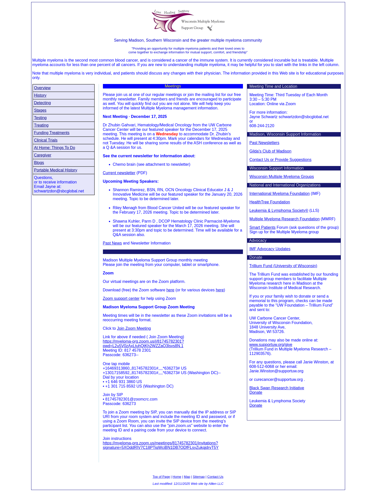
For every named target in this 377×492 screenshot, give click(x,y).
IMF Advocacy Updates (270, 249)
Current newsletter (119, 173)
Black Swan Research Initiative (276, 388)
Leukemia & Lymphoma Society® (278, 210)
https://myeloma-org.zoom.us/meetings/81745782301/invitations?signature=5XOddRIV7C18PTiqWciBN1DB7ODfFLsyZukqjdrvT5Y (161, 445)
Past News (112, 243)
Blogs (39, 163)
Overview (42, 88)
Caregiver (42, 155)
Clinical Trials (46, 140)
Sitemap (199, 477)
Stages (40, 110)
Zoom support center (121, 298)
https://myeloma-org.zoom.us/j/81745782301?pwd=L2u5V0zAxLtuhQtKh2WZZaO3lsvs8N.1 (143, 343)
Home (177, 477)
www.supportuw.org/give (270, 344)
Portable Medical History (55, 170)
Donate (255, 392)
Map (187, 477)
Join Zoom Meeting (134, 328)
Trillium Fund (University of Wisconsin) (283, 266)
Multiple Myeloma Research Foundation (284, 219)
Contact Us (215, 477)
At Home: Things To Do (54, 148)
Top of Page (161, 477)
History (40, 95)
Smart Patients (262, 227)
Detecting (42, 103)
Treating (41, 125)
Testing (40, 118)
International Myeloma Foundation (279, 193)
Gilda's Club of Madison (270, 151)
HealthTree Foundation (269, 202)
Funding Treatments (52, 133)
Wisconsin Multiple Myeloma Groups (281, 176)
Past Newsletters (264, 143)
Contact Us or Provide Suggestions (280, 160)
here (170, 290)
